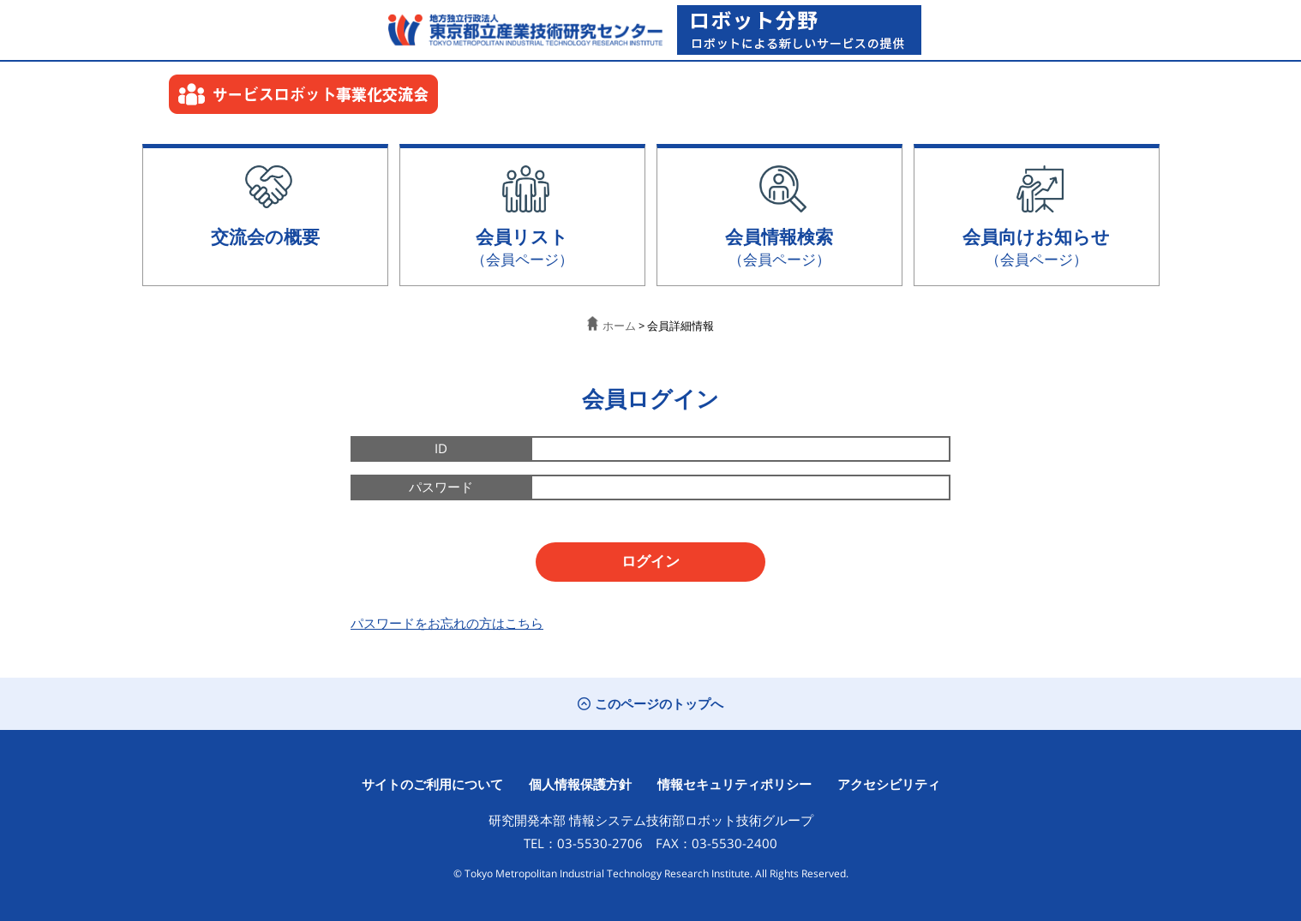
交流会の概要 (265, 236)
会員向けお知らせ (1036, 246)
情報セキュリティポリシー (734, 783)
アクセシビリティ (888, 783)
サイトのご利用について (432, 783)
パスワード (441, 486)
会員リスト (522, 246)
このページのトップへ (650, 703)
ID (441, 448)
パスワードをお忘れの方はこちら (447, 622)
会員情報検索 (779, 246)
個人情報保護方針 (580, 783)
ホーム (611, 325)
